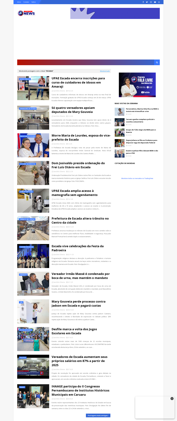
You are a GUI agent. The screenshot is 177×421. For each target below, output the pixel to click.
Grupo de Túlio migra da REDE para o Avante (141, 131)
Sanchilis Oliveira (59, 91)
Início (19, 2)
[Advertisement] (88, 41)
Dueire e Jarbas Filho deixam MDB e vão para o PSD (142, 152)
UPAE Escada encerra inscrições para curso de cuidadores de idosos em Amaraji (78, 82)
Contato (26, 2)
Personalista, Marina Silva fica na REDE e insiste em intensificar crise (142, 110)
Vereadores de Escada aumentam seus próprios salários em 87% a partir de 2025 (79, 361)
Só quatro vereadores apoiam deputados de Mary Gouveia (73, 110)
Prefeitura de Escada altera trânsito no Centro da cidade (80, 220)
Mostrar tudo (105, 71)
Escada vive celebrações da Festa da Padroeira (78, 248)
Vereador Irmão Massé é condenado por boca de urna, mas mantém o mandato (81, 276)
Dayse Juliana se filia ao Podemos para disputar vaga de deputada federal (141, 141)
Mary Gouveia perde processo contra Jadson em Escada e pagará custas (78, 303)
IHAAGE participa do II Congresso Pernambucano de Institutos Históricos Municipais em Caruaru (80, 390)
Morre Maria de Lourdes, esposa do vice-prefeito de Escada (81, 137)
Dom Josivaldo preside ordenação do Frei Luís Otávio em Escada (78, 165)
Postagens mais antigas (98, 415)
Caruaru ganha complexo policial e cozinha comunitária (140, 120)
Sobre (33, 2)
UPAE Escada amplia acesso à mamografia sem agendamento (75, 193)
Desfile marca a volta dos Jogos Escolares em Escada (74, 331)
